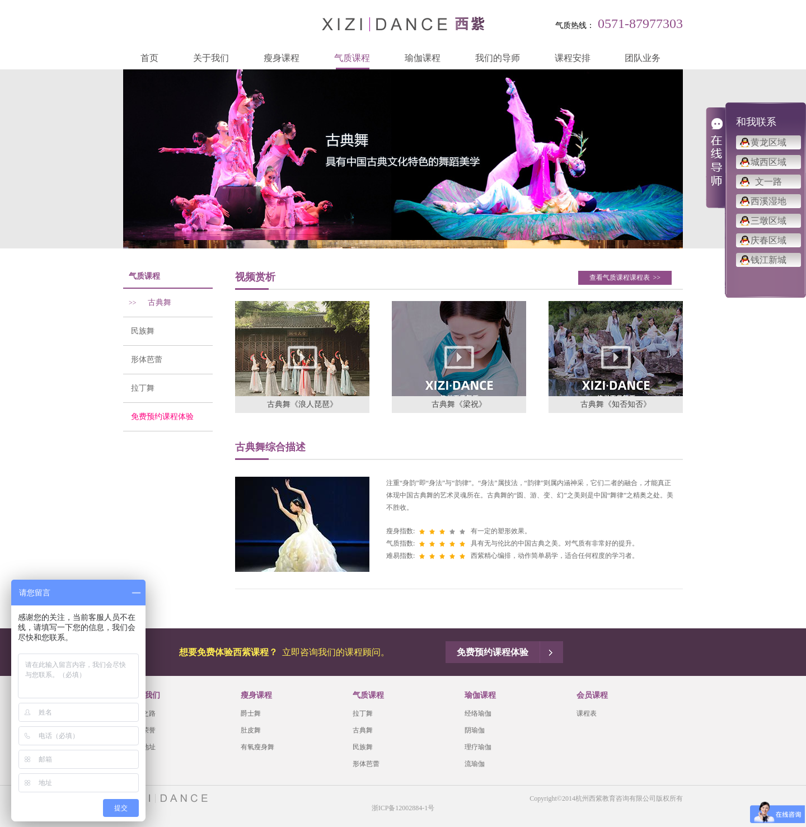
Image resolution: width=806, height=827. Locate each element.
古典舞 (147, 302)
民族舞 (138, 331)
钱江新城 (768, 260)
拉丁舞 (138, 388)
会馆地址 (142, 747)
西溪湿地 (768, 201)
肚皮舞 (251, 730)
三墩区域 (768, 220)
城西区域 (768, 162)
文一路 (768, 181)
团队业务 (642, 58)
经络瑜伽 (478, 713)
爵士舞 (251, 713)
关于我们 (211, 58)
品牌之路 (142, 713)
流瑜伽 (475, 764)
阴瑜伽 (475, 730)
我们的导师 (497, 58)
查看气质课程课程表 (624, 277)
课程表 (587, 713)
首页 (149, 58)
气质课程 (352, 58)
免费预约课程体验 (158, 416)
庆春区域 (768, 240)
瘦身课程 (281, 58)
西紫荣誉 (142, 730)
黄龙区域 (768, 142)
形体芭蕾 (142, 359)
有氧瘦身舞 (257, 747)
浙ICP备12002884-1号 (403, 808)
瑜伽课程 (423, 58)
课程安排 (573, 58)
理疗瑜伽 (478, 747)
